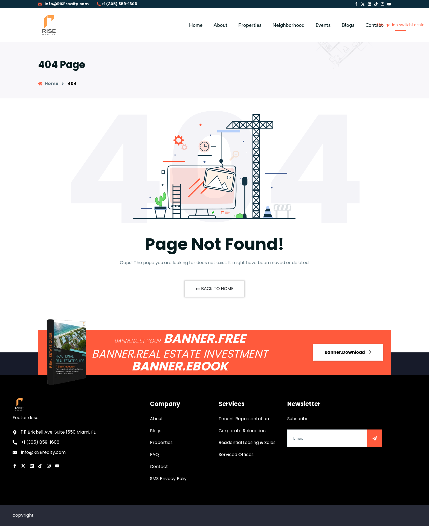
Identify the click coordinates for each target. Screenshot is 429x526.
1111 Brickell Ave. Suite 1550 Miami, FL (58, 432)
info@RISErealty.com (63, 4)
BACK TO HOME (214, 288)
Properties (161, 442)
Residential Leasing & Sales (247, 442)
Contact (159, 466)
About (156, 419)
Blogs (155, 431)
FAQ (154, 454)
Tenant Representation (244, 419)
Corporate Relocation (242, 431)
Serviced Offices (236, 454)
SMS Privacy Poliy (168, 478)
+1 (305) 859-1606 (117, 4)
